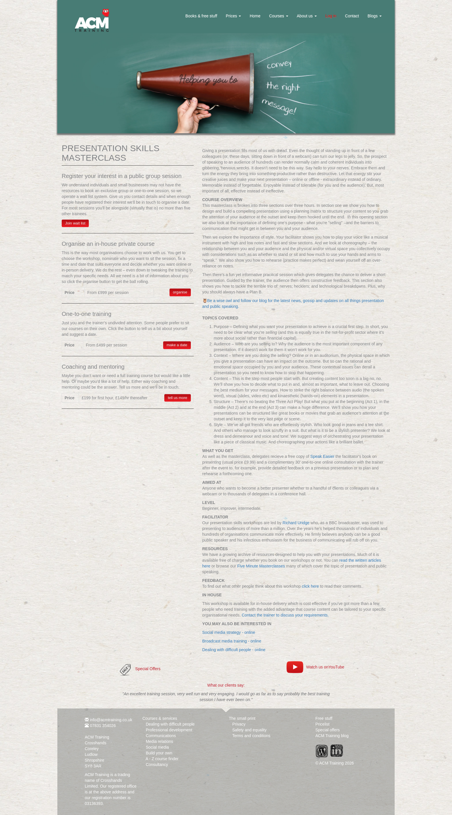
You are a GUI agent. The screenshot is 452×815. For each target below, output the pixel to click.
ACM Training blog (332, 735)
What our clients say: (226, 685)
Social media (157, 747)
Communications (161, 735)
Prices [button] (233, 16)
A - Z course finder (162, 758)
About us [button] (307, 16)
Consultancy (157, 764)
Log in (330, 16)
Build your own (159, 753)
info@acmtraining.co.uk (111, 719)
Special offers (327, 730)
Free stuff (323, 718)
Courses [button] (278, 16)
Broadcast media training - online (231, 641)
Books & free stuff (201, 16)
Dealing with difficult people (170, 724)
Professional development (169, 730)
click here (310, 586)
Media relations (159, 741)
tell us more (177, 398)
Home (255, 16)
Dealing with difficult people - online (233, 649)
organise (180, 292)
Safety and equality (249, 730)
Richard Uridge (295, 522)
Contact (352, 16)
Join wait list (75, 223)
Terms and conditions (251, 735)
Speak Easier (322, 456)
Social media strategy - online (228, 632)
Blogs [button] (375, 16)
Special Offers (148, 668)
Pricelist (322, 724)
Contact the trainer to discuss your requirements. (285, 615)
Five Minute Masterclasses (261, 566)
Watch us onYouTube (325, 667)
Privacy (239, 724)
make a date (177, 345)
